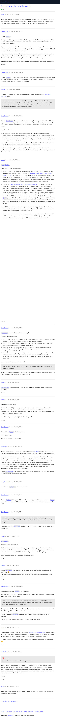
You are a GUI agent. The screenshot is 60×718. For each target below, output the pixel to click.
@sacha (52, 500)
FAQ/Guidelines (17, 711)
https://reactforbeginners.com (37, 632)
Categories (9, 711)
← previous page (5, 701)
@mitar (5, 198)
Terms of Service (28, 711)
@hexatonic (4, 333)
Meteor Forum (5, 2)
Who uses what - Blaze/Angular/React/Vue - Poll (24, 184)
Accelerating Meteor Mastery (16, 6)
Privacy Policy (39, 711)
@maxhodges (9, 121)
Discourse (10, 715)
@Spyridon (13, 487)
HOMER (36, 451)
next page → (14, 701)
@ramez (8, 36)
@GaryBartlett (5, 165)
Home (2, 711)
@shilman (8, 500)
